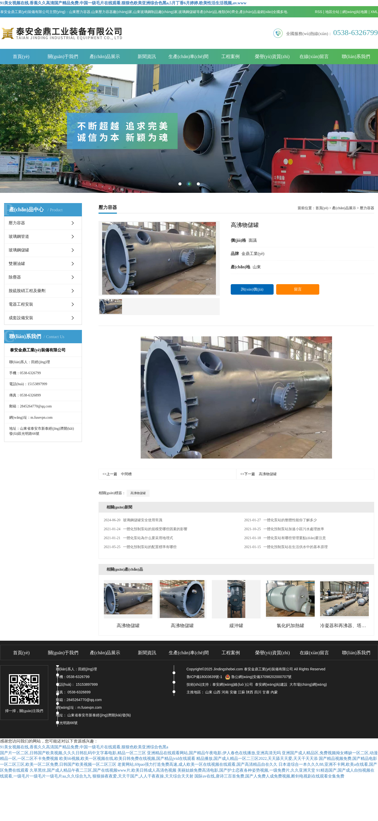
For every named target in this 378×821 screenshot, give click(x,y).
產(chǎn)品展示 (105, 56)
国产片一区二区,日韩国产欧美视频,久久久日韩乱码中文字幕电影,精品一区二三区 (73, 753)
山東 (208, 692)
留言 (298, 289)
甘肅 (266, 692)
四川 (257, 692)
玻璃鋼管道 (19, 236)
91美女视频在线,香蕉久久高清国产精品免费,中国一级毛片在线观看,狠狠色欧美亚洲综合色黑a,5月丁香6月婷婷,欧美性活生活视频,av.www (123, 3)
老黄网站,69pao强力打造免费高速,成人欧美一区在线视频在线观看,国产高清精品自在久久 (197, 764)
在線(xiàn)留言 (314, 56)
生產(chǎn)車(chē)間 (188, 56)
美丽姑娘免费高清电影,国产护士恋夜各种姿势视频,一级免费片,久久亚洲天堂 (246, 770)
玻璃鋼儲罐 (19, 250)
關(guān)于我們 (63, 56)
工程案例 (230, 56)
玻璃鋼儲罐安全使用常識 (133, 520)
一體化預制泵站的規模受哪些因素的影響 (145, 529)
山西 (217, 692)
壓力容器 (17, 223)
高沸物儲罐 (258, 474)
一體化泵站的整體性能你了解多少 (280, 520)
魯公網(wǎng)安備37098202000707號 (258, 677)
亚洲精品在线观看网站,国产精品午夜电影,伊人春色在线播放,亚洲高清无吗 (214, 753)
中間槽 (117, 474)
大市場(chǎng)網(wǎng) (308, 684)
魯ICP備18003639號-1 (204, 677)
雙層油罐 (17, 263)
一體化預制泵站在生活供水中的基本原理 (286, 547)
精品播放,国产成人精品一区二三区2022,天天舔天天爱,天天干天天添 (257, 758)
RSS (318, 12)
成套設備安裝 (21, 318)
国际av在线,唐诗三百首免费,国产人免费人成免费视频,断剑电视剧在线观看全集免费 (269, 776)
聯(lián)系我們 (356, 56)
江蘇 (241, 692)
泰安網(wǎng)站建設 (271, 684)
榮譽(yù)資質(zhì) (272, 56)
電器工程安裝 (21, 304)
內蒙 (274, 692)
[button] (179, 183)
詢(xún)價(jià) (252, 289)
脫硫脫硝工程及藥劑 (27, 291)
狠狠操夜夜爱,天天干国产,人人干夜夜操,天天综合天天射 (142, 776)
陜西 (249, 692)
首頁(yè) (21, 56)
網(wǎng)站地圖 (355, 12)
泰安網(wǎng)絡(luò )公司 (232, 684)
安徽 (233, 692)
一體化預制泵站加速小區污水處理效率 (284, 529)
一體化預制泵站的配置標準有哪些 (140, 547)
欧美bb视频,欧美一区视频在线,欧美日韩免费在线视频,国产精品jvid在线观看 (127, 758)
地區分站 (332, 12)
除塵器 (15, 277)
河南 (225, 692)
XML (374, 12)
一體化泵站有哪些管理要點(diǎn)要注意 (285, 538)
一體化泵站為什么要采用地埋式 (138, 538)
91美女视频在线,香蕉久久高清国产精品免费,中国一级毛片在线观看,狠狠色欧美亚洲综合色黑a (84, 747)
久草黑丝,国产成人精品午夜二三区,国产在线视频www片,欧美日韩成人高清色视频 (103, 770)
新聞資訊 (147, 56)
